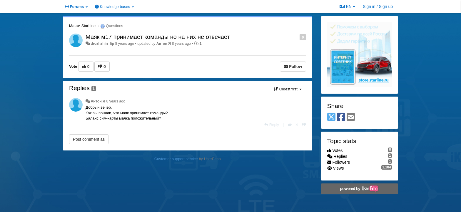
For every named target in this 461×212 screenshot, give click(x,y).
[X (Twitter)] (331, 117)
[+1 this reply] (290, 124)
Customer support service (176, 159)
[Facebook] (341, 117)
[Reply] (271, 124)
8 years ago (115, 101)
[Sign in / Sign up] (377, 6)
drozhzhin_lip (102, 44)
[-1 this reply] (304, 124)
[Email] (351, 117)
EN (347, 6)
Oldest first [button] (287, 89)
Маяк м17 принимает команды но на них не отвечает (158, 37)
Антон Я (163, 44)
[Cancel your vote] (296, 124)
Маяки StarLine (82, 26)
